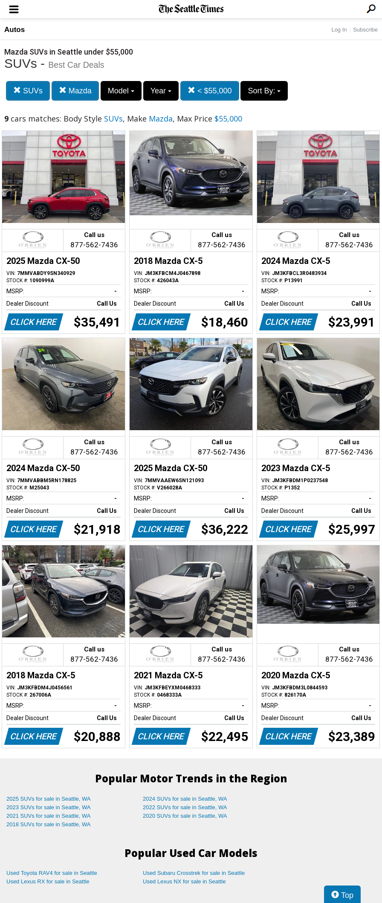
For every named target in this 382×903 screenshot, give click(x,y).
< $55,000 (210, 90)
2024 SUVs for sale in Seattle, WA (185, 799)
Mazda (75, 90)
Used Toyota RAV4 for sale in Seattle (51, 873)
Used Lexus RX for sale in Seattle (47, 881)
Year (160, 91)
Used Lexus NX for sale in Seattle (184, 881)
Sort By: (264, 91)
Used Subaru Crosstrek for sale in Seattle (194, 873)
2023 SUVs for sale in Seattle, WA (48, 807)
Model (121, 91)
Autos (14, 30)
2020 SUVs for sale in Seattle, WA (185, 816)
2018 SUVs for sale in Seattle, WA (48, 824)
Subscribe (365, 29)
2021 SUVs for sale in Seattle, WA (48, 816)
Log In (339, 29)
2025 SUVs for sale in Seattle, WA (48, 799)
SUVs (28, 90)
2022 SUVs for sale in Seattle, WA (185, 807)
